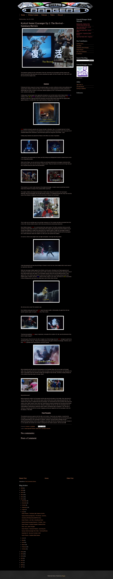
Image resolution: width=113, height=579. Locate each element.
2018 (22, 556)
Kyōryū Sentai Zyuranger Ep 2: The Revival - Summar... (34, 515)
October (24, 505)
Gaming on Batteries (81, 88)
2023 (22, 494)
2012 (22, 562)
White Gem (38, 428)
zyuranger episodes (46, 428)
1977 (22, 567)
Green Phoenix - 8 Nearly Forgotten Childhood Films (33, 524)
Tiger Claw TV (80, 84)
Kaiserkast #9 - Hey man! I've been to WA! (31, 533)
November (24, 503)
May (23, 540)
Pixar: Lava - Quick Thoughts (28, 526)
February (24, 546)
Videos (52, 15)
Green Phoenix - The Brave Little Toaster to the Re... (33, 513)
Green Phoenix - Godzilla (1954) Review (31, 535)
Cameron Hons (80, 43)
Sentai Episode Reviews (29, 428)
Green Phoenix (80, 49)
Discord (60, 15)
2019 (22, 553)
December (24, 500)
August (23, 509)
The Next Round (80, 86)
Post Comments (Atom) (30, 481)
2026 (22, 488)
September (24, 507)
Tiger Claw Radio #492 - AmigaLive (84, 36)
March (23, 544)
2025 (22, 490)
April (23, 542)
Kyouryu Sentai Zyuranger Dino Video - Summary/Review (34, 530)
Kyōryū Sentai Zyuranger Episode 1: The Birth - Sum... (34, 522)
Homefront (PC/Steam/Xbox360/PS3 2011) (31, 517)
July (23, 511)
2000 (22, 564)
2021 (22, 499)
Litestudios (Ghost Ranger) (83, 47)
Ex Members (79, 53)
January (24, 548)
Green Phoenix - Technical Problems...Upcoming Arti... (34, 528)
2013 (22, 560)
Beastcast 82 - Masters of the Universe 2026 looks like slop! (83, 24)
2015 (22, 558)
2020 (22, 551)
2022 (22, 496)
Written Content (33, 15)
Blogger (63, 575)
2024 (22, 492)
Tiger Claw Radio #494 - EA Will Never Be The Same (84, 28)
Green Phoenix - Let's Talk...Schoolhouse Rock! (32, 520)
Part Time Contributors (82, 51)
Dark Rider (79, 45)
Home (23, 15)
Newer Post (23, 478)
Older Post (70, 478)
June (23, 538)
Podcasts (44, 15)
